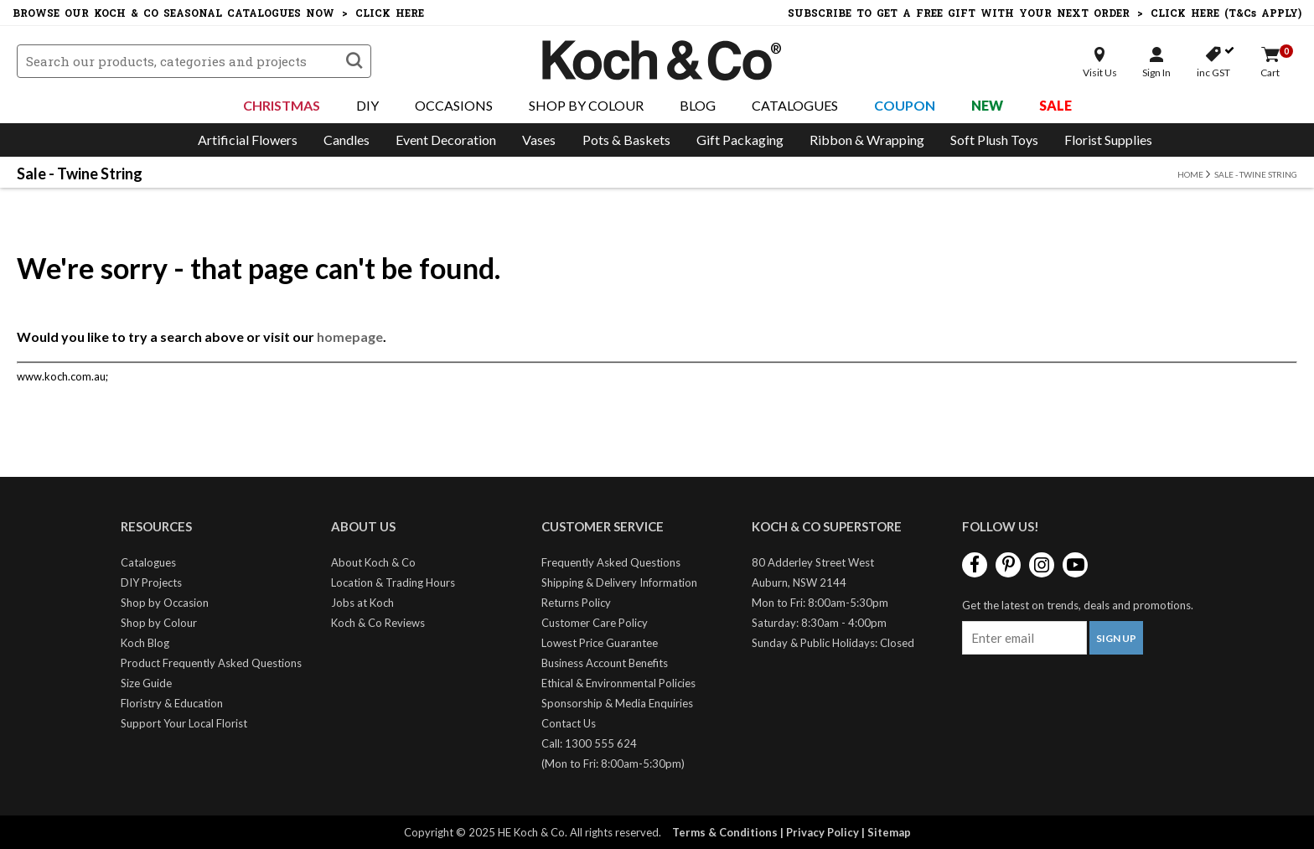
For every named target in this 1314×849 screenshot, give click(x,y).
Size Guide (146, 683)
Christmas (281, 105)
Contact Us (568, 723)
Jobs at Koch (362, 602)
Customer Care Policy (594, 622)
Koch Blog (145, 643)
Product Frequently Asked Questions (211, 663)
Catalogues (795, 105)
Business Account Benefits (604, 663)
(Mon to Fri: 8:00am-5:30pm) (613, 763)
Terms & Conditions (725, 832)
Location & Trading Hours (393, 582)
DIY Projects (151, 582)
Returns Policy (576, 602)
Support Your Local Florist (184, 723)
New (987, 105)
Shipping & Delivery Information (619, 582)
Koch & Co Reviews (378, 622)
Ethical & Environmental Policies (618, 683)
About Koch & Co (373, 562)
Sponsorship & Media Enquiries (617, 703)
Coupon (904, 105)
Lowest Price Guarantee (599, 643)
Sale (1055, 105)
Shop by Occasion (165, 602)
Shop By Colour (586, 105)
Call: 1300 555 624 (589, 743)
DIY (367, 105)
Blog (698, 105)
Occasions (454, 105)
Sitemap (889, 832)
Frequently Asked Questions (610, 562)
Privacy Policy (822, 832)
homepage (350, 336)
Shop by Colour (159, 622)
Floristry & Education (172, 703)
